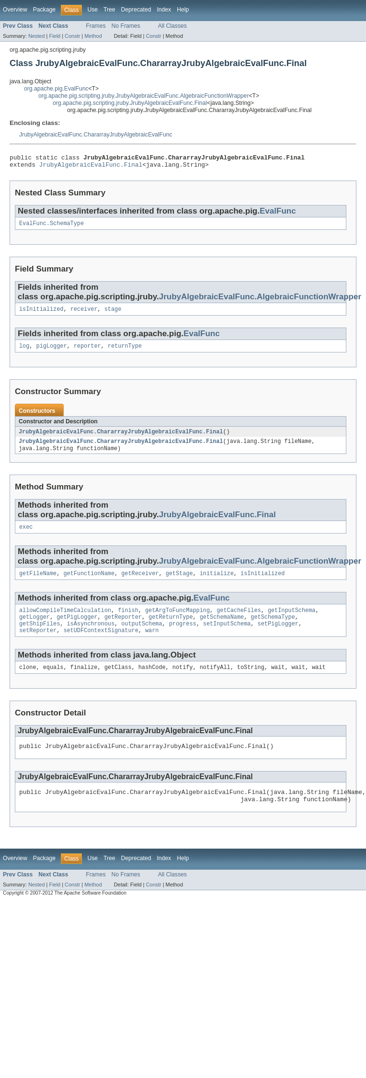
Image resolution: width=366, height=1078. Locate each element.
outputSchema (141, 636)
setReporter (38, 643)
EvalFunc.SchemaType (51, 227)
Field (54, 36)
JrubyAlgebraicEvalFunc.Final (91, 167)
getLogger (34, 628)
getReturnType (171, 628)
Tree (109, 9)
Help (183, 9)
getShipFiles (39, 636)
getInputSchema (292, 620)
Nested (36, 36)
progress (182, 636)
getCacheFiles (239, 620)
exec (26, 535)
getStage (179, 583)
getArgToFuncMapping (177, 620)
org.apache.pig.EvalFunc (56, 88)
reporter (87, 351)
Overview (15, 9)
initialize (217, 583)
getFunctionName (88, 583)
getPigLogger (77, 628)
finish (128, 620)
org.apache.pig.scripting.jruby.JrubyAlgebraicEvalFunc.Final (130, 103)
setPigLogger (278, 636)
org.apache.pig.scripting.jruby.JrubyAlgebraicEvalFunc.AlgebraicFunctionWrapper (143, 95)
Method (93, 36)
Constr (72, 36)
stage (113, 314)
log (24, 351)
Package (44, 9)
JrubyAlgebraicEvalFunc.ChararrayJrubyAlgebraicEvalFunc (95, 134)
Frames (95, 26)
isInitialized (41, 314)
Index (164, 9)
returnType (125, 351)
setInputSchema (227, 636)
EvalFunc (278, 213)
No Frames (126, 26)
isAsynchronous (91, 636)
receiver (84, 314)
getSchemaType (273, 628)
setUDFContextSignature (100, 643)
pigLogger (51, 351)
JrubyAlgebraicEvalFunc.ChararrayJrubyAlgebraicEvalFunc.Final (121, 438)
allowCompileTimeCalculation (65, 620)
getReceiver (140, 583)
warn (152, 643)
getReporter (123, 628)
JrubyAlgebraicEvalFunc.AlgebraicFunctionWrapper (260, 300)
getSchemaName (222, 628)
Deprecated (136, 9)
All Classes (172, 26)
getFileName (38, 583)
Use (92, 9)
